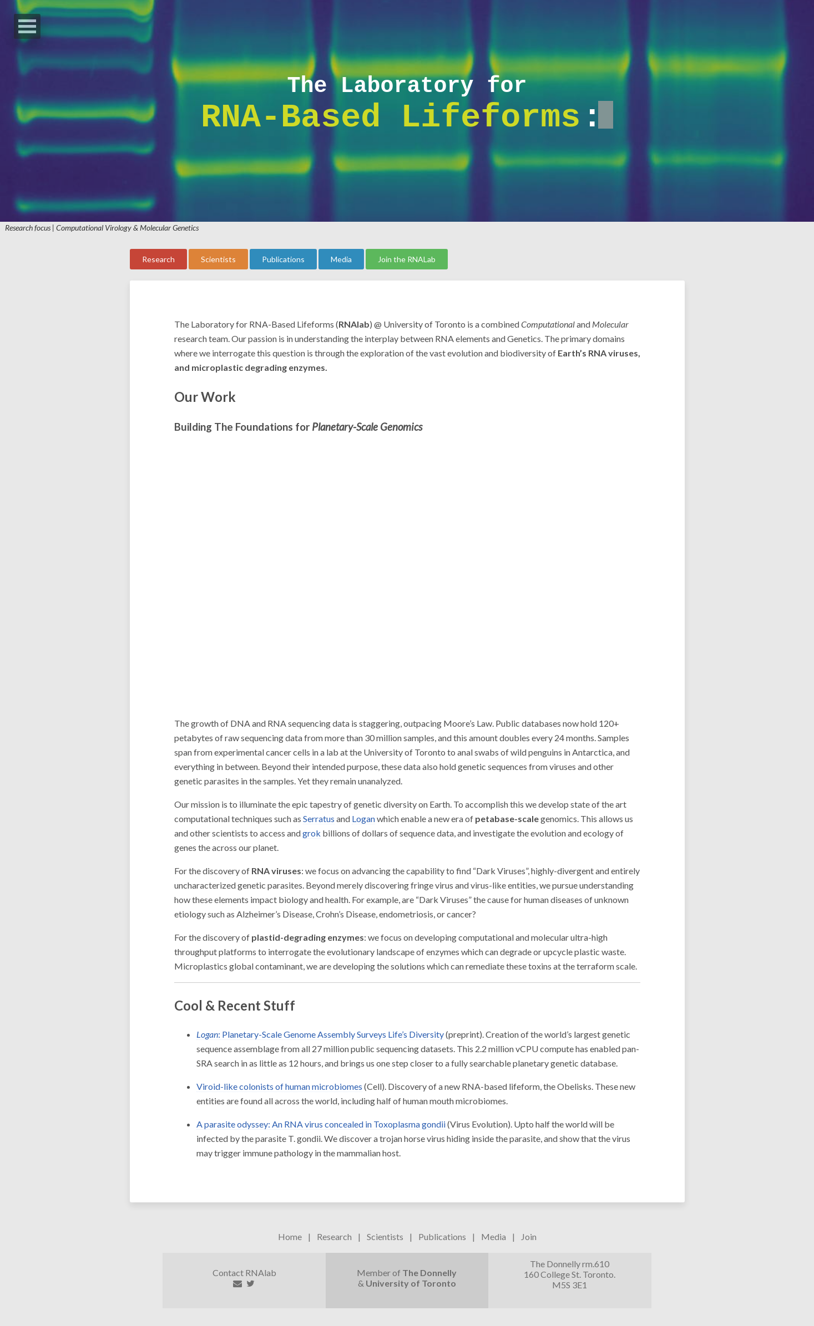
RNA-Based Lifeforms (390, 117)
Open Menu (27, 26)
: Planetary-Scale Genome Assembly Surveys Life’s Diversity (320, 1034)
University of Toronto (411, 1283)
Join (529, 1236)
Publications (442, 1236)
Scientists (385, 1236)
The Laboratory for (407, 86)
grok (311, 833)
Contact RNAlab (244, 1272)
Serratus (319, 818)
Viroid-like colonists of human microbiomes (279, 1086)
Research (334, 1236)
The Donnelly (429, 1272)
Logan (363, 818)
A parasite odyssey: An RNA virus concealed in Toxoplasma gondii (321, 1124)
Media (493, 1236)
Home (290, 1236)
